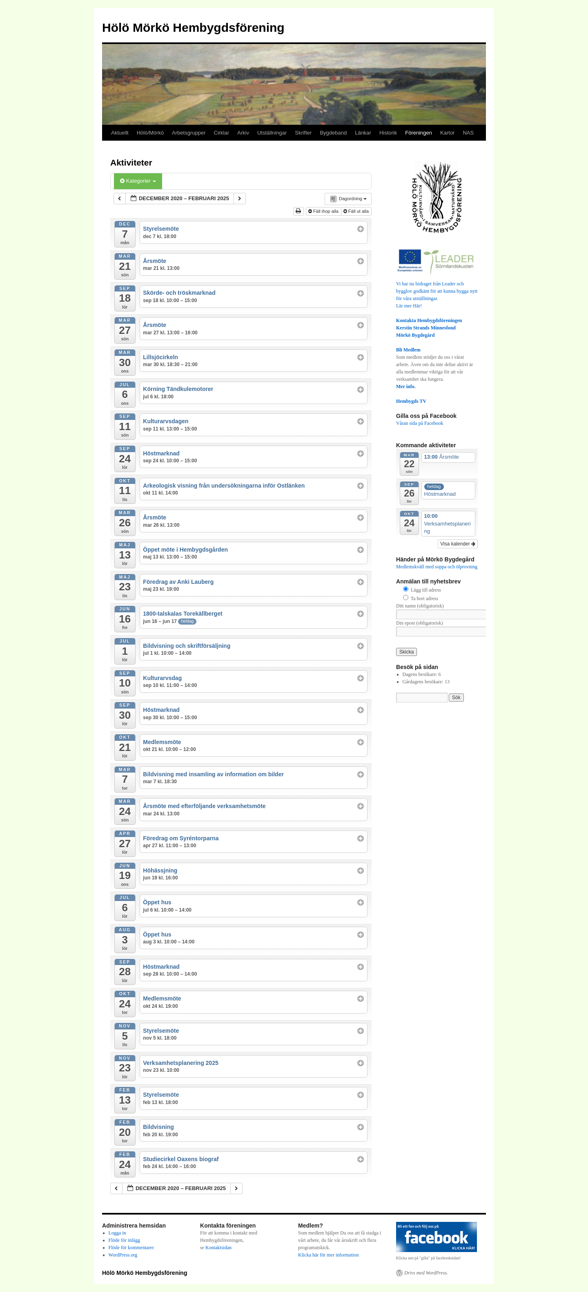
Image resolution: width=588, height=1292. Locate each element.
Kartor (447, 133)
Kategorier (138, 181)
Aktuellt (120, 133)
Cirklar (221, 133)
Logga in (117, 1233)
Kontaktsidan (218, 1247)
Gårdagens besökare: (424, 682)
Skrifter (303, 133)
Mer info (405, 386)
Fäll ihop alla (324, 211)
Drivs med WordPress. (426, 1273)
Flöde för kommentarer (131, 1247)
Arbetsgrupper (188, 133)
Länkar (363, 133)
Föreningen (418, 133)
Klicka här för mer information (328, 1255)
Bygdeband (333, 133)
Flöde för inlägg (124, 1240)
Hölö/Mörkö (150, 133)
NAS (468, 133)
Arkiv (243, 133)
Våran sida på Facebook (419, 423)
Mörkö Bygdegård (415, 335)
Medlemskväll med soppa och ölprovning (436, 567)
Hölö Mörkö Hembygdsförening (193, 27)
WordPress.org (123, 1255)
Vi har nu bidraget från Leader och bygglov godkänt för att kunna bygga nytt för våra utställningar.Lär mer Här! (437, 291)
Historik (388, 133)
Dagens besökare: (421, 674)
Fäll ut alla (356, 211)
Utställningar (272, 133)
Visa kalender (457, 544)
